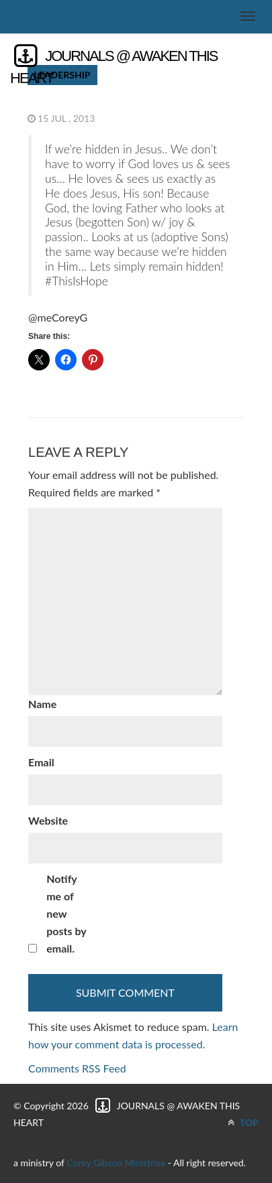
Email (41, 762)
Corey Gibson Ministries (115, 1162)
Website (48, 820)
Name (42, 703)
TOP (243, 1122)
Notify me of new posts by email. (66, 913)
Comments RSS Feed (77, 1068)
